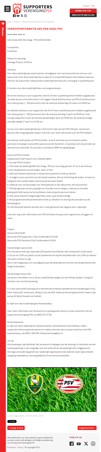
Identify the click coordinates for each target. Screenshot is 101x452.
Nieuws (17, 21)
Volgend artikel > (87, 428)
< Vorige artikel (16, 428)
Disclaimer (11, 447)
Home (9, 21)
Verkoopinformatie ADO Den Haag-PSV (38, 21)
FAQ (93, 5)
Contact (86, 5)
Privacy (20, 447)
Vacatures (87, 11)
